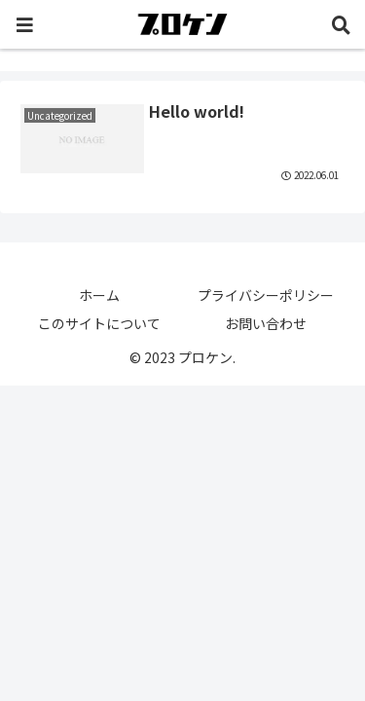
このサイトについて (99, 323)
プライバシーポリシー (266, 295)
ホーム (99, 295)
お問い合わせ (266, 323)
